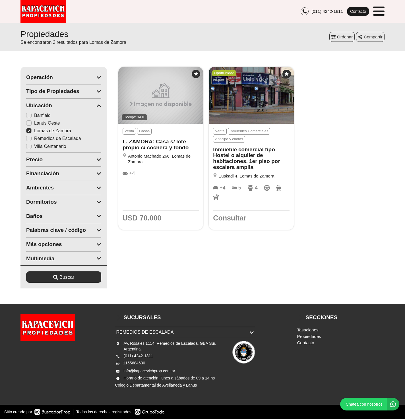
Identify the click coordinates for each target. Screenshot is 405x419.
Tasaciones (308, 329)
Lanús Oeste (43, 123)
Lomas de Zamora (48, 130)
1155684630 (134, 363)
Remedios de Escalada (53, 138)
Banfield (38, 115)
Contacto (358, 11)
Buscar (64, 277)
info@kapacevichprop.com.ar (149, 371)
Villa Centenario (46, 146)
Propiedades (309, 336)
